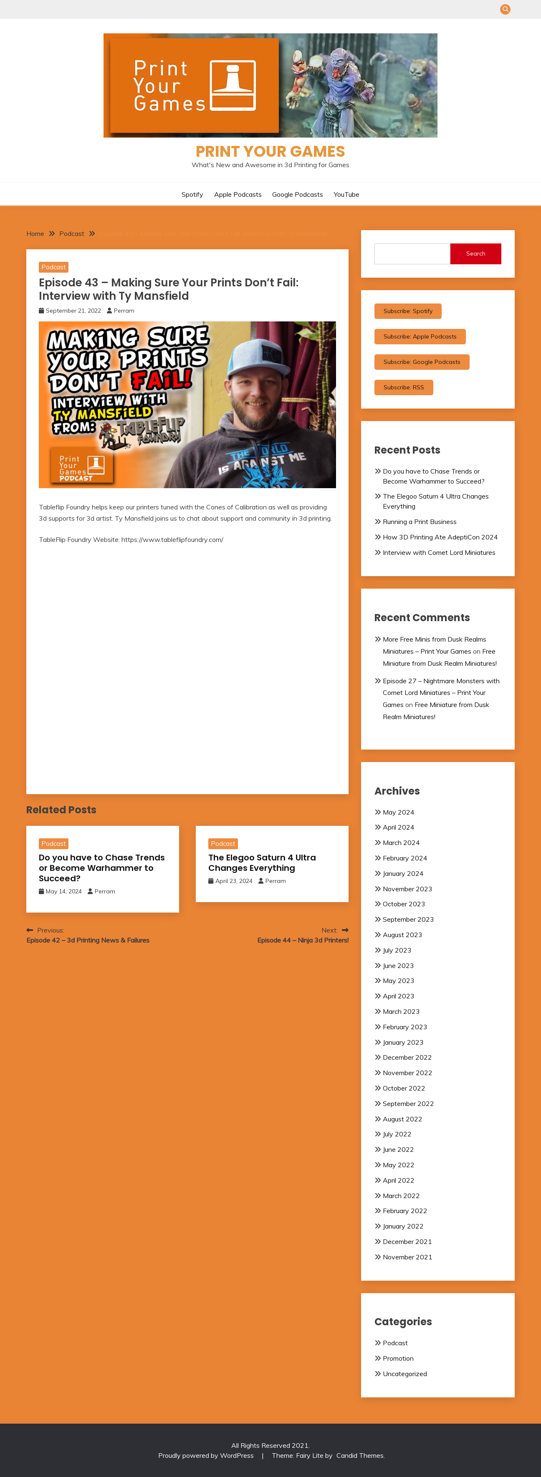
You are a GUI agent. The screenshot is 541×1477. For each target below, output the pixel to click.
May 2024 (399, 812)
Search (475, 253)
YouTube (346, 194)
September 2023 (408, 919)
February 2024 (405, 858)
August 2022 (402, 1119)
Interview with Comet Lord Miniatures (439, 552)
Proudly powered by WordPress (206, 1455)
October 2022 (404, 1088)
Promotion (398, 1358)
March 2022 (401, 1195)
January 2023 (403, 1042)
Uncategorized (405, 1373)
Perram (124, 310)
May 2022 (399, 1165)
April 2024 (399, 827)
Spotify (192, 194)
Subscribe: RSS (404, 387)
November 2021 (407, 1257)
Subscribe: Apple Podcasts (420, 336)
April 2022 (399, 1180)
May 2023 (399, 980)
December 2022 (407, 1057)
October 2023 (404, 904)
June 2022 (398, 1149)
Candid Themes (360, 1455)
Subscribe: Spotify (408, 311)
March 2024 (401, 842)
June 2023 (398, 965)
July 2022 (397, 1134)
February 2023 (405, 1027)
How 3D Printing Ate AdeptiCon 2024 (440, 537)
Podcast (53, 267)
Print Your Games (270, 151)
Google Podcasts (297, 194)
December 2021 (407, 1241)
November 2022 (407, 1072)
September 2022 (408, 1103)
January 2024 (403, 873)
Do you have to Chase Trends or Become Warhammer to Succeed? (102, 868)
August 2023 (402, 934)
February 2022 (405, 1210)
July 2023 (397, 950)
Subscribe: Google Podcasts (422, 362)
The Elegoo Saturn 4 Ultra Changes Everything (262, 863)
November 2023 (407, 889)
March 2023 (401, 1011)
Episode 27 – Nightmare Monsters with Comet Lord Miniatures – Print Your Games (441, 693)
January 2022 (403, 1226)
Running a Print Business (420, 521)
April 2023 (399, 996)
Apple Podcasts (238, 194)
